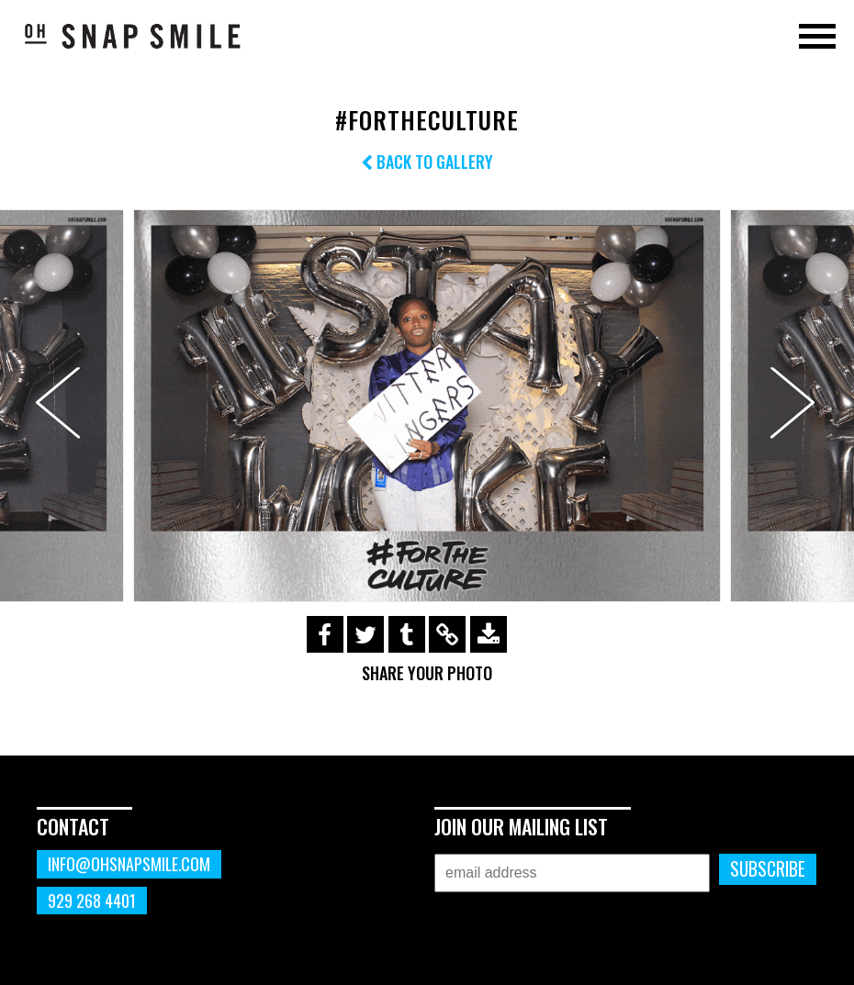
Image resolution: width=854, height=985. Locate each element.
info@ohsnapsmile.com (129, 864)
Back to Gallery (427, 161)
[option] (427, 405)
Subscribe (767, 869)
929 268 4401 (92, 900)
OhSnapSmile (133, 36)
